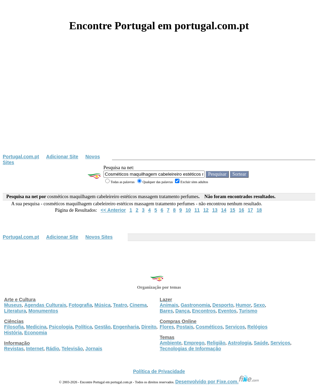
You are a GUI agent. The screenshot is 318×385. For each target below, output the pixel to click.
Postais (184, 327)
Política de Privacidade (159, 371)
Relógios (258, 327)
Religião (216, 343)
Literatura (15, 311)
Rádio (52, 348)
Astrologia (239, 343)
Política (83, 327)
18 (259, 210)
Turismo (248, 311)
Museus (13, 305)
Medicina (36, 327)
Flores (167, 327)
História (13, 332)
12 (206, 210)
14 (223, 210)
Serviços (235, 327)
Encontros (204, 311)
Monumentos (43, 311)
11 (197, 210)
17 (250, 210)
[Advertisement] (159, 102)
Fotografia (80, 305)
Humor (243, 305)
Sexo (259, 305)
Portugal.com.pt (21, 156)
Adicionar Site (62, 156)
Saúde (261, 343)
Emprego (194, 343)
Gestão (102, 327)
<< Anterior (113, 210)
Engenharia (126, 327)
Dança (182, 311)
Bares (166, 311)
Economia (35, 332)
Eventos (227, 311)
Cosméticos (209, 327)
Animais (169, 305)
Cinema (138, 305)
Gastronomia (195, 305)
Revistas (14, 348)
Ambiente (170, 343)
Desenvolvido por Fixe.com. (217, 381)
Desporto (222, 305)
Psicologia (61, 327)
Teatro (120, 305)
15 (232, 210)
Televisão (72, 348)
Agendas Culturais (45, 305)
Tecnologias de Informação (190, 348)
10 (188, 210)
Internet (35, 348)
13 (215, 210)
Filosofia (14, 327)
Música (102, 305)
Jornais (93, 348)
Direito (148, 327)
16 (241, 210)
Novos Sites (99, 237)
